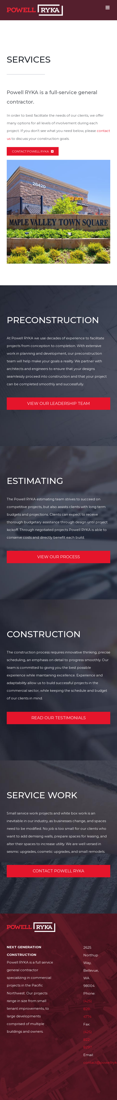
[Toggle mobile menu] (108, 7)
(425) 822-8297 (87, 1039)
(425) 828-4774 (87, 1008)
